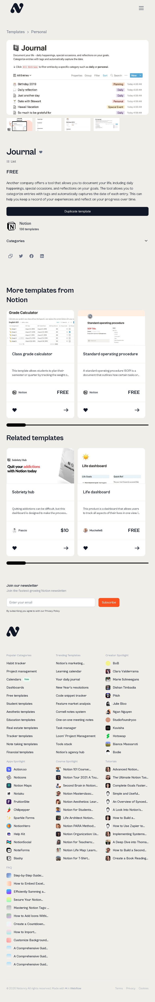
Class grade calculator (32, 354)
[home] (16, 8)
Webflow (75, 988)
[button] (140, 8)
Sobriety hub (23, 492)
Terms (119, 988)
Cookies (144, 988)
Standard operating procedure (110, 354)
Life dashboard (96, 492)
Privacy (130, 988)
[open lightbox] (77, 77)
